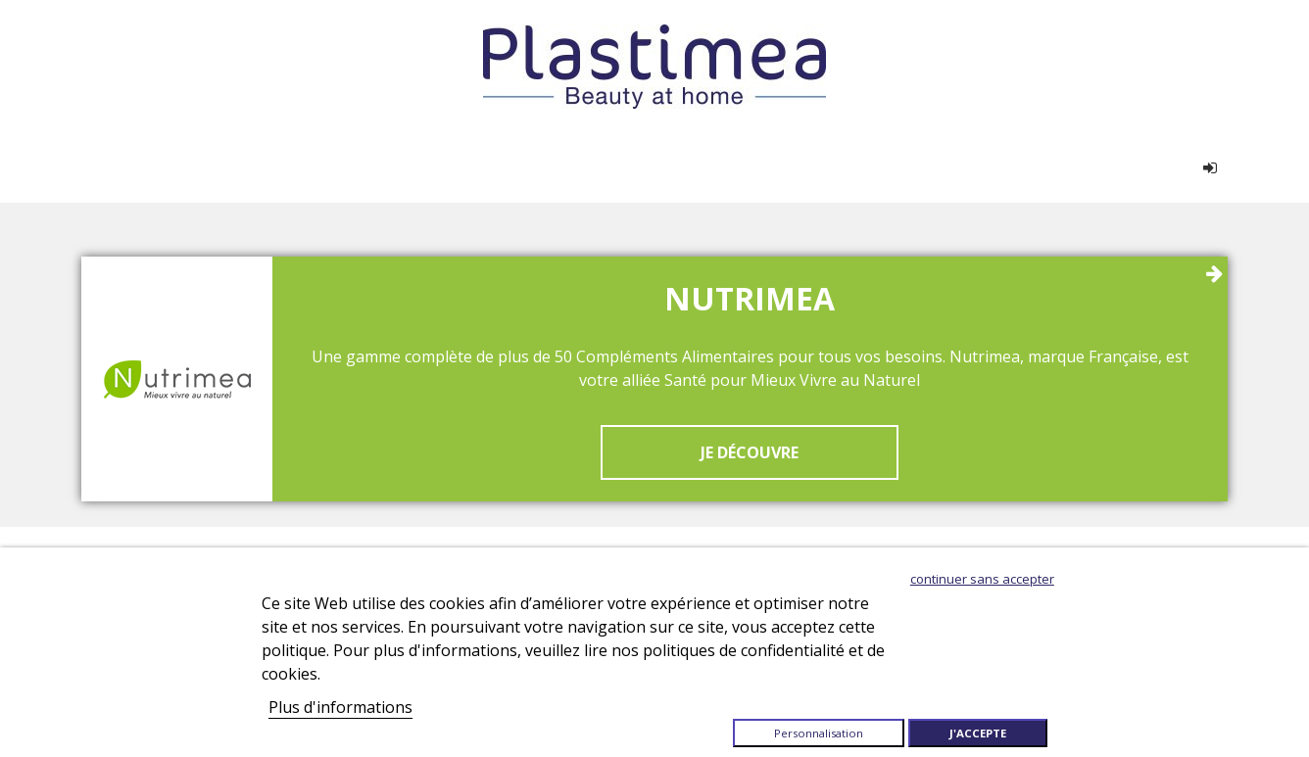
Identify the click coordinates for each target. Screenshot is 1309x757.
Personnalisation (818, 733)
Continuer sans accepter (982, 579)
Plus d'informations (340, 707)
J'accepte (977, 733)
